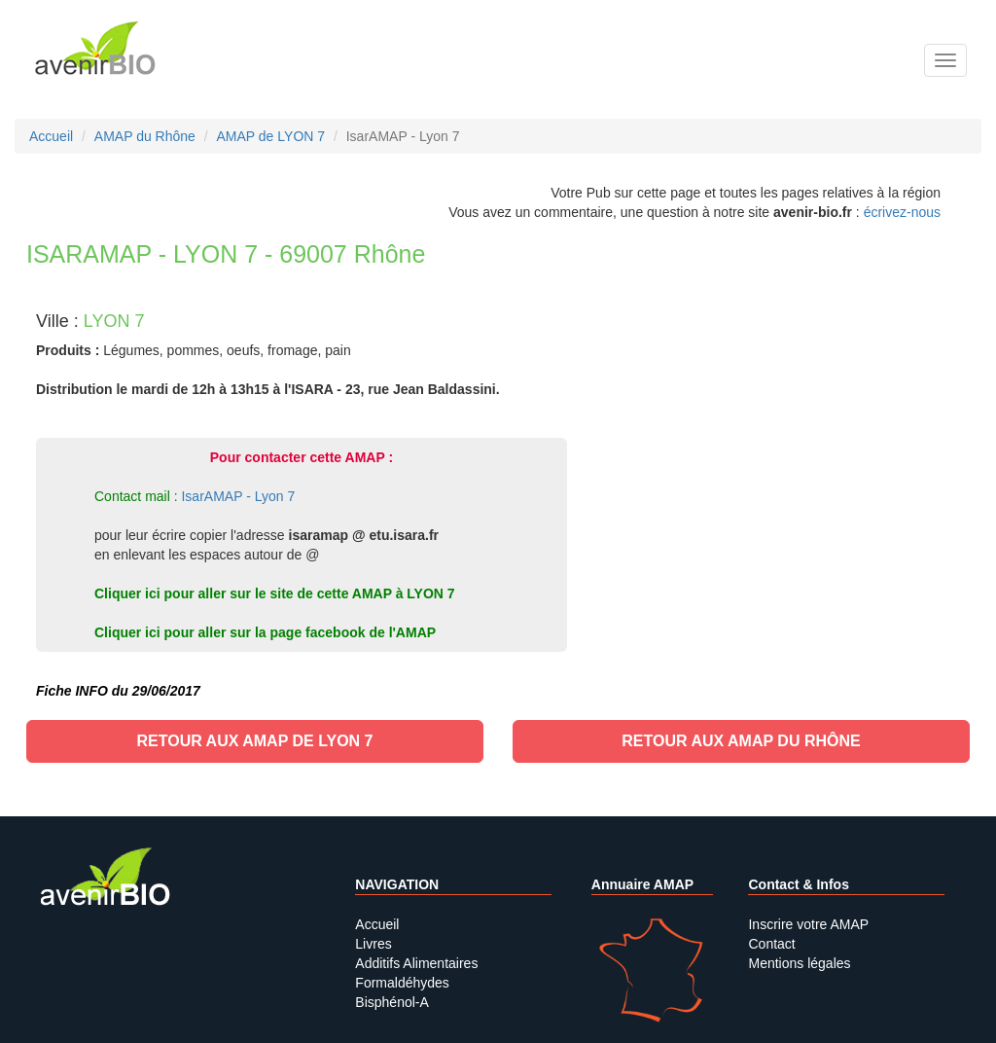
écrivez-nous (902, 212)
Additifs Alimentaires (416, 963)
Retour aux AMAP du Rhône (741, 741)
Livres (373, 944)
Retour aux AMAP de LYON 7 (254, 741)
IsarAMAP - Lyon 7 (238, 496)
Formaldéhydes (402, 982)
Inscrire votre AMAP (808, 924)
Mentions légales (799, 963)
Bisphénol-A (392, 1002)
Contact (771, 944)
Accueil (377, 924)
